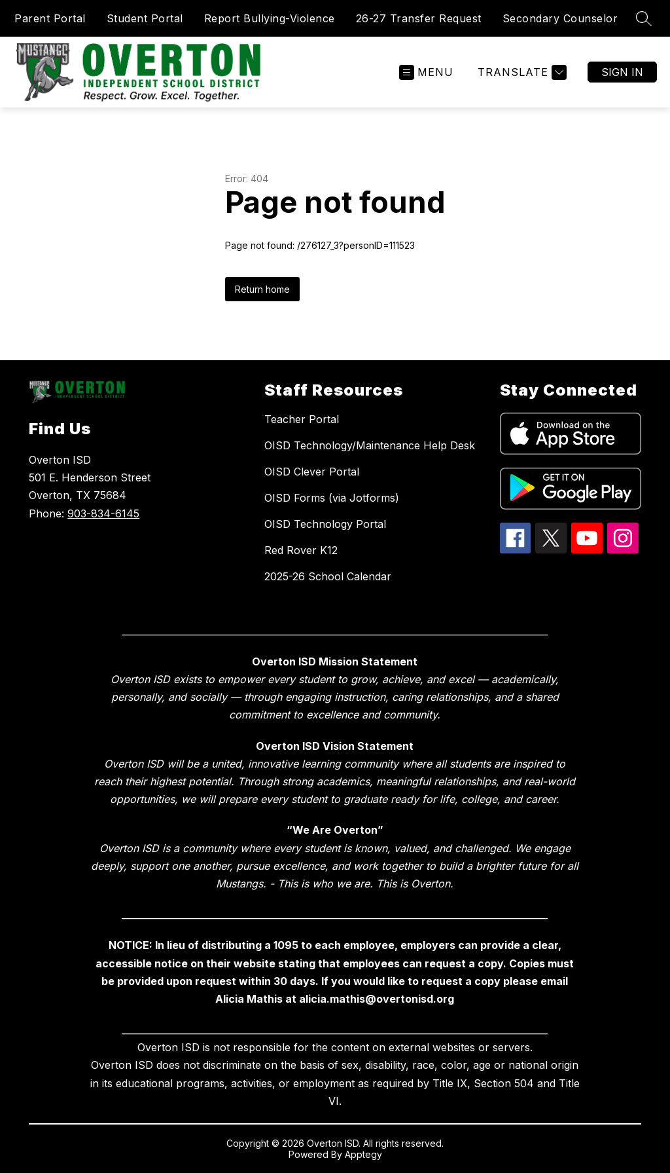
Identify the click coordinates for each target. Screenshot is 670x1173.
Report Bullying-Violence (269, 18)
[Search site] (644, 18)
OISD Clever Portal (311, 471)
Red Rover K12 (301, 550)
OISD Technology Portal (325, 524)
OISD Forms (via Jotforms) (331, 497)
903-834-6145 (103, 513)
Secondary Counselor (560, 18)
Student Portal (145, 18)
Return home (262, 289)
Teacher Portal (301, 419)
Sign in (622, 72)
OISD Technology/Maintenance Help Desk (369, 445)
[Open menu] (426, 72)
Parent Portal (50, 18)
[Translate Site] (520, 72)
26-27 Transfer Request (419, 18)
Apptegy (363, 1154)
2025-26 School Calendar (327, 576)
